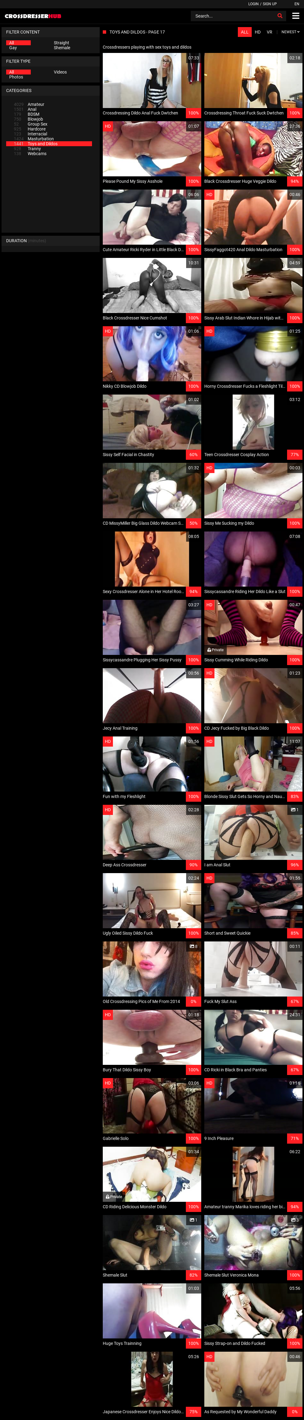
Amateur (29, 104)
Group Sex (30, 124)
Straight (61, 42)
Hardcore (30, 128)
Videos (60, 72)
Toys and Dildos (36, 143)
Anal (25, 109)
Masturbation (34, 138)
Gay (13, 47)
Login (253, 4)
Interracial (30, 133)
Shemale (62, 47)
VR (269, 32)
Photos (16, 76)
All (11, 42)
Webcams (30, 153)
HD (258, 32)
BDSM (26, 114)
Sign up (270, 4)
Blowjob (28, 119)
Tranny (27, 148)
